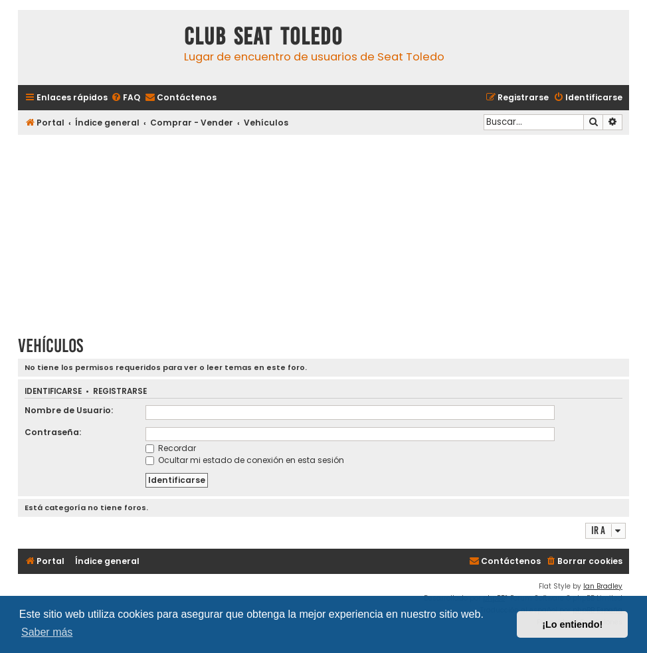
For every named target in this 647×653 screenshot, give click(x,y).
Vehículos (50, 345)
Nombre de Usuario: (69, 410)
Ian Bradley (602, 586)
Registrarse (120, 392)
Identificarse (53, 392)
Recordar (170, 448)
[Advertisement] (323, 231)
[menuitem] (125, 98)
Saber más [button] (46, 632)
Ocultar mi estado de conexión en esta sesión (244, 460)
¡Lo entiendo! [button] (572, 624)
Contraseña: (53, 432)
